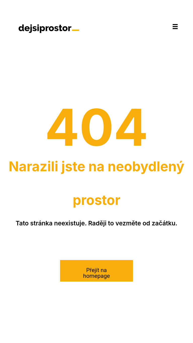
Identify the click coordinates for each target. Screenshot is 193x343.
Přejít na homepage (96, 273)
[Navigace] (175, 26)
